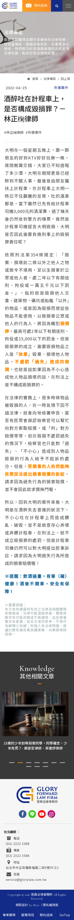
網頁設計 (22, 905)
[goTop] (65, 914)
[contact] (46, 914)
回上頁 (65, 79)
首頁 (33, 79)
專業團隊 (9, 915)
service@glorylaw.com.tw (26, 879)
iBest (36, 905)
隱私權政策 (50, 905)
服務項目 (27, 915)
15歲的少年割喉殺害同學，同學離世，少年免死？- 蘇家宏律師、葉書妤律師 (37, 745)
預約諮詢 (40, 6)
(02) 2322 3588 (18, 843)
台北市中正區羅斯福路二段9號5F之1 (32, 867)
